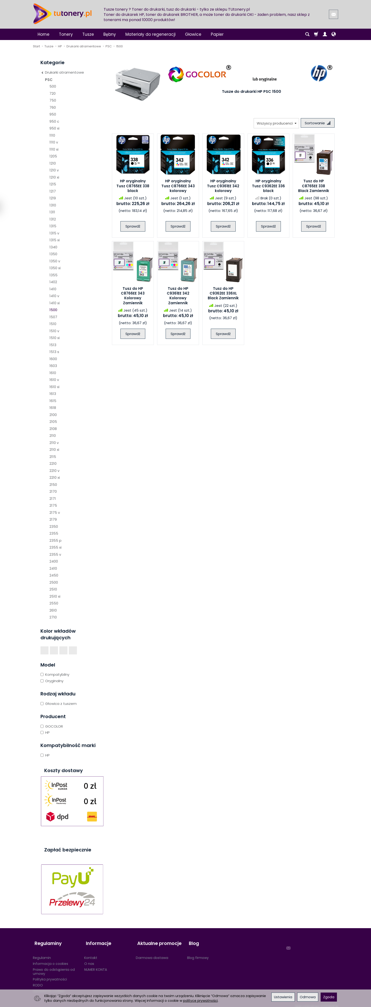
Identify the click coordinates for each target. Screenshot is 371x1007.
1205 (53, 156)
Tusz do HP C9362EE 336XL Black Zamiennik (223, 294)
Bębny (109, 34)
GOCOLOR (51, 726)
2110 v (54, 442)
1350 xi (55, 267)
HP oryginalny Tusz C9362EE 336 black (268, 186)
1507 (53, 316)
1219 (52, 198)
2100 (53, 414)
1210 (52, 163)
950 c (54, 121)
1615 (52, 400)
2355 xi (55, 547)
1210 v (54, 170)
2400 (53, 561)
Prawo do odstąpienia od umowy (54, 967)
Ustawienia (283, 997)
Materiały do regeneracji (150, 34)
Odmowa (308, 997)
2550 (53, 603)
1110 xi (53, 149)
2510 (53, 589)
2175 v (54, 512)
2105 (53, 421)
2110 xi (54, 449)
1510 (52, 323)
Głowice (193, 34)
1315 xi (54, 239)
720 (52, 93)
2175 (53, 505)
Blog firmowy (198, 954)
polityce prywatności (200, 1000)
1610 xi (54, 386)
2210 (53, 463)
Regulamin (42, 954)
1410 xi (54, 302)
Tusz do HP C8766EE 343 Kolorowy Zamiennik (133, 296)
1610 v (54, 379)
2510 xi (54, 596)
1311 (52, 212)
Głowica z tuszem (58, 703)
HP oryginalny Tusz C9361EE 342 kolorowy (223, 186)
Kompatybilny (54, 674)
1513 (52, 344)
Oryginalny (51, 680)
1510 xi (54, 337)
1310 (52, 205)
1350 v (54, 261)
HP (45, 732)
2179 (53, 519)
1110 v (53, 142)
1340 (53, 247)
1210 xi (54, 177)
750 (52, 100)
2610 (53, 610)
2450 (53, 575)
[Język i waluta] (333, 34)
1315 (52, 226)
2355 (53, 533)
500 (52, 86)
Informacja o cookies (50, 960)
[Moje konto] (324, 34)
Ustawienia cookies (49, 987)
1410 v (54, 295)
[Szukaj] (307, 34)
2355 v (55, 554)
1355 (53, 275)
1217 (52, 191)
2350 (53, 526)
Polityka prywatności (50, 975)
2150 (53, 484)
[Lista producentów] (274, 123)
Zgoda (328, 997)
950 (52, 114)
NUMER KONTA (95, 965)
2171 (52, 498)
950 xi (54, 128)
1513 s (54, 351)
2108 (53, 428)
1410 (52, 288)
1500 (53, 309)
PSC (49, 79)
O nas (89, 960)
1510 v (54, 330)
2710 (53, 617)
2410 (53, 568)
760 (52, 107)
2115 (52, 456)
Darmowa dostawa (152, 954)
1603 (53, 365)
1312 (52, 219)
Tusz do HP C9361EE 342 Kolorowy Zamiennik (178, 296)
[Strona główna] (62, 14)
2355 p (55, 540)
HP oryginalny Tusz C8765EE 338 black (132, 186)
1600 (53, 358)
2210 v (54, 470)
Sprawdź (132, 227)
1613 (52, 393)
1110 (52, 135)
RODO (38, 981)
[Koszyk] (316, 34)
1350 (53, 253)
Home (43, 34)
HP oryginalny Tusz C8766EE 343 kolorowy (178, 186)
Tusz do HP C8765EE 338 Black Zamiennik (313, 186)
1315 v (54, 233)
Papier (217, 34)
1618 (52, 407)
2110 (52, 435)
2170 (53, 491)
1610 (52, 372)
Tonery (66, 34)
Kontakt (90, 954)
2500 (53, 582)
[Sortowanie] (317, 123)
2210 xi (54, 477)
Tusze (88, 34)
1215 (52, 184)
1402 (53, 281)
